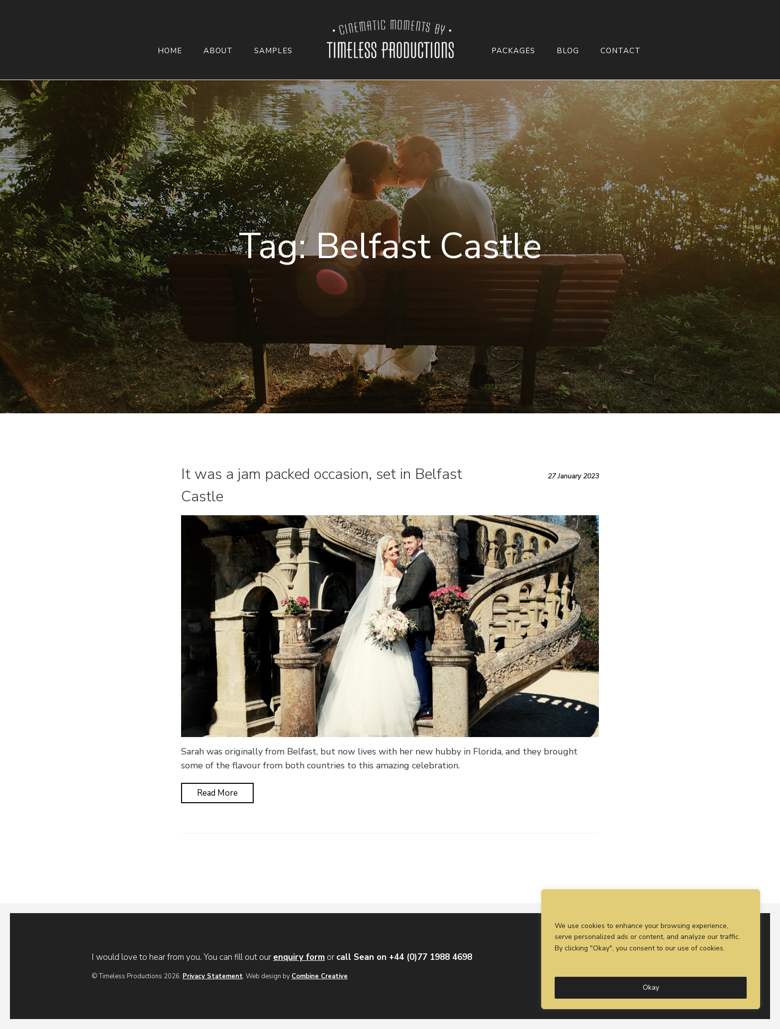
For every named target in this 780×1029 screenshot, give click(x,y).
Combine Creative (320, 976)
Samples (273, 51)
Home (170, 51)
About (218, 51)
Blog (568, 51)
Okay (651, 987)
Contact (620, 51)
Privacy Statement (213, 976)
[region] (650, 949)
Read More (217, 793)
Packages (513, 51)
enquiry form (299, 957)
